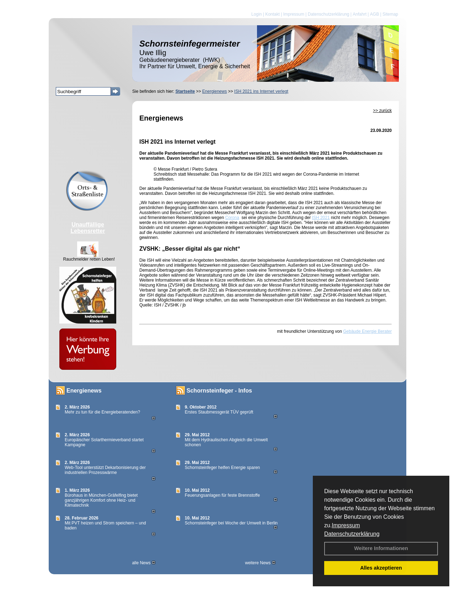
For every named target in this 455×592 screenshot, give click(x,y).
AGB (374, 14)
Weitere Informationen (381, 548)
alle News (143, 562)
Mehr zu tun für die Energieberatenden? (102, 412)
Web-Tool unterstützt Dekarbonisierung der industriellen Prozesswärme (105, 470)
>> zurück (382, 110)
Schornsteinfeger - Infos (219, 391)
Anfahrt (359, 14)
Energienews (84, 391)
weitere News (260, 562)
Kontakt (272, 14)
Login (256, 14)
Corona (232, 217)
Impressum (346, 525)
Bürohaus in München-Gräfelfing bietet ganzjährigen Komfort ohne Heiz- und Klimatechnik (101, 500)
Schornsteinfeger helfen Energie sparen (222, 467)
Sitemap (390, 14)
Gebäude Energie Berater (367, 331)
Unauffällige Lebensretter (88, 228)
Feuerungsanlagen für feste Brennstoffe (222, 495)
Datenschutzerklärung (352, 534)
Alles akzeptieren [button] (381, 568)
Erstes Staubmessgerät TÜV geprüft (219, 412)
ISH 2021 (321, 217)
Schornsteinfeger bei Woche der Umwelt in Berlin (231, 523)
